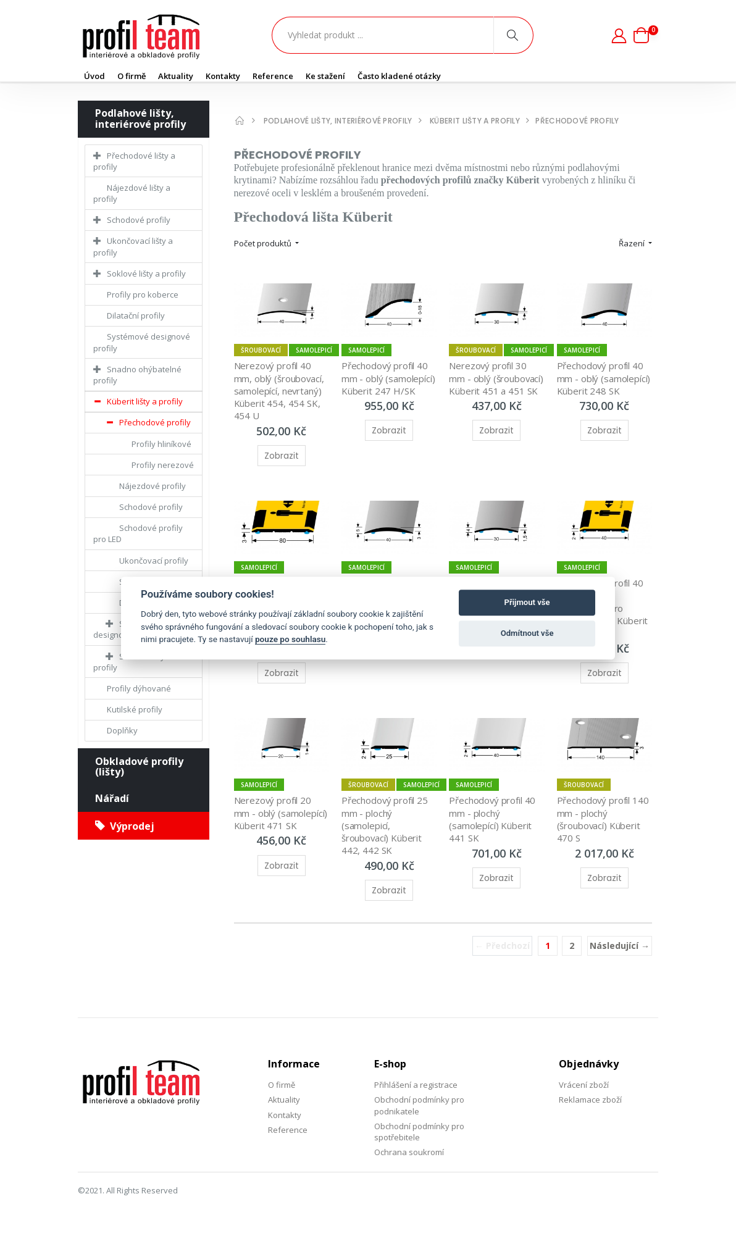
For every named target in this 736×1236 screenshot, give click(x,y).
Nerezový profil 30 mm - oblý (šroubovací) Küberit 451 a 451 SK (497, 378)
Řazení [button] (632, 243)
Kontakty (223, 75)
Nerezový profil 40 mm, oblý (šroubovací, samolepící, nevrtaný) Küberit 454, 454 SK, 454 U (280, 390)
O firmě (131, 75)
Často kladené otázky (399, 75)
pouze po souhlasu (290, 639)
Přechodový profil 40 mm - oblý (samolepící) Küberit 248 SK (605, 378)
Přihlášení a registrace (416, 1084)
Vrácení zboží (584, 1084)
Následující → (620, 945)
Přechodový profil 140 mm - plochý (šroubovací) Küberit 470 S (604, 819)
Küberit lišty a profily (145, 401)
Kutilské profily (134, 709)
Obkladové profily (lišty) (139, 766)
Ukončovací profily (153, 560)
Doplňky (122, 730)
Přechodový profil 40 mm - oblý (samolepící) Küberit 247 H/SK (389, 378)
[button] (646, 35)
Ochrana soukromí (409, 1152)
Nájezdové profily (152, 485)
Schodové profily (138, 219)
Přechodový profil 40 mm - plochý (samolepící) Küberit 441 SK (493, 819)
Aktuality (175, 75)
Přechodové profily (155, 422)
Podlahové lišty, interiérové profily (140, 118)
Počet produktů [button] (263, 243)
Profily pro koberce (142, 294)
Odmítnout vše (527, 633)
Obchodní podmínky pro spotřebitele (419, 1132)
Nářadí (112, 798)
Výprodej (124, 826)
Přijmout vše (527, 602)
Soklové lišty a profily (146, 273)
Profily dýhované (139, 688)
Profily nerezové (163, 464)
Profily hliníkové (161, 443)
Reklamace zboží (590, 1099)
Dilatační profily (136, 315)
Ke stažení (325, 75)
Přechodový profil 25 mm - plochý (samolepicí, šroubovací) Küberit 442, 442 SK (386, 825)
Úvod (94, 75)
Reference (273, 75)
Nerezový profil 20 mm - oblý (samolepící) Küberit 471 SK (282, 813)
